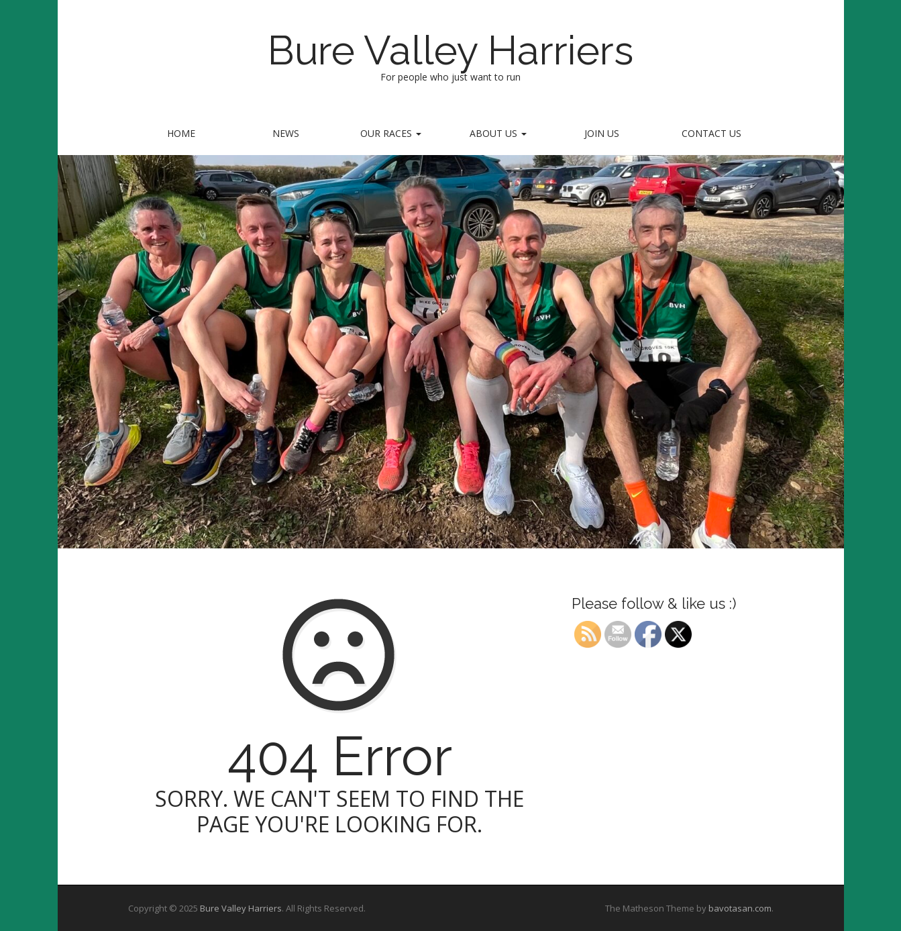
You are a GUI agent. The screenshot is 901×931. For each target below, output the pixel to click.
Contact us (711, 133)
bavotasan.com (740, 908)
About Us (498, 133)
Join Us (601, 133)
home (181, 133)
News (285, 133)
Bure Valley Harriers (450, 50)
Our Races (390, 133)
